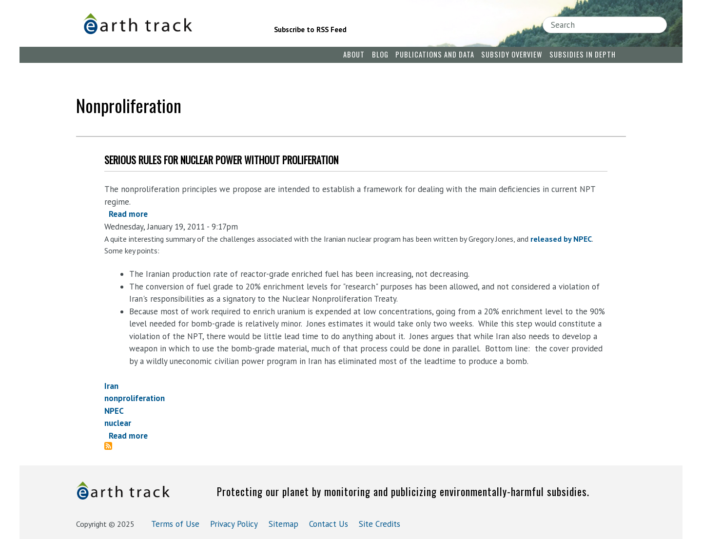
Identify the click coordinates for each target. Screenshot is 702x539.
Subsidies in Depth (582, 54)
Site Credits (379, 524)
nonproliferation (134, 398)
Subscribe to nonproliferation (112, 446)
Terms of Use (175, 524)
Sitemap (283, 524)
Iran (111, 386)
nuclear (117, 423)
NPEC (114, 410)
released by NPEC (561, 239)
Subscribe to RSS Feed (310, 29)
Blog (380, 54)
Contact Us (328, 524)
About (354, 54)
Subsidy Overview (511, 54)
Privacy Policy (234, 524)
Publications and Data (434, 54)
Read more (128, 214)
